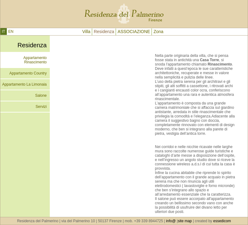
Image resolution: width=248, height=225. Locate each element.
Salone (41, 95)
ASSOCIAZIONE (134, 31)
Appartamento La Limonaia (24, 84)
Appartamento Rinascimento (35, 60)
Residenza (104, 31)
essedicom (222, 221)
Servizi (41, 106)
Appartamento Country (28, 73)
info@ (170, 221)
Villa (86, 31)
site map (185, 221)
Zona (158, 31)
